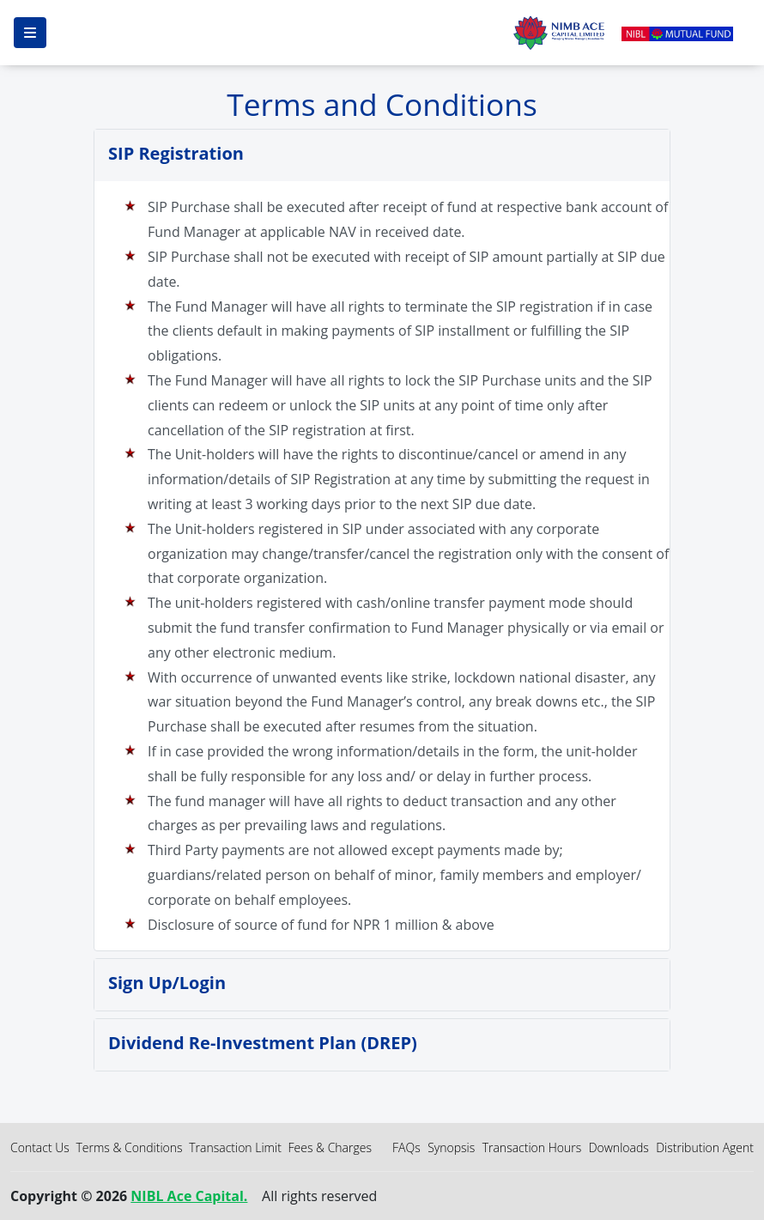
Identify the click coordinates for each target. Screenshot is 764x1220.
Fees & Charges (330, 1147)
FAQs (406, 1147)
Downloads (619, 1147)
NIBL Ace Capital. (188, 1196)
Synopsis (451, 1147)
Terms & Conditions (129, 1147)
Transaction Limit (235, 1147)
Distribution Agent (705, 1147)
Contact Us (40, 1147)
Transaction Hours (532, 1147)
